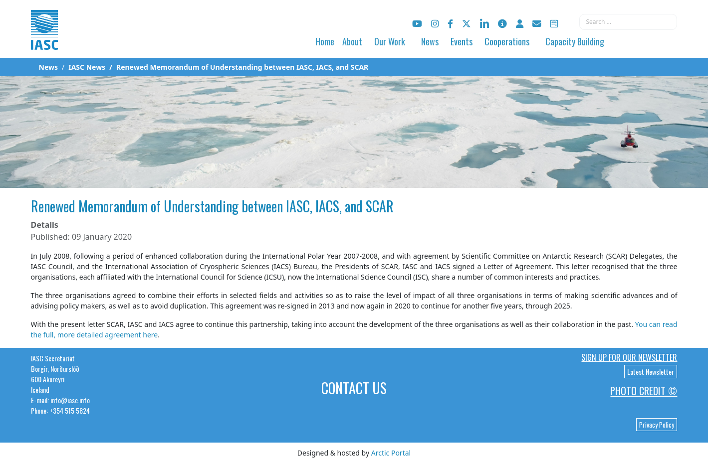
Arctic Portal (391, 453)
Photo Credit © (643, 390)
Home (324, 41)
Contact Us (354, 388)
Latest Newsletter (650, 371)
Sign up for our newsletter (629, 357)
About (352, 41)
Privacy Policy (656, 425)
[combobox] (628, 22)
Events (461, 41)
